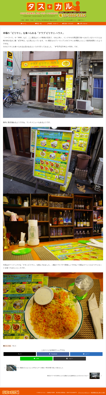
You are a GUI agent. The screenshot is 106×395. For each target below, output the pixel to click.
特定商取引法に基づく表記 (98, 392)
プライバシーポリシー (84, 392)
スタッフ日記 (7, 345)
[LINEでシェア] (36, 359)
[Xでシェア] (20, 354)
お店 (14, 345)
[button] (69, 359)
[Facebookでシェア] (53, 354)
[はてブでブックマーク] (86, 354)
